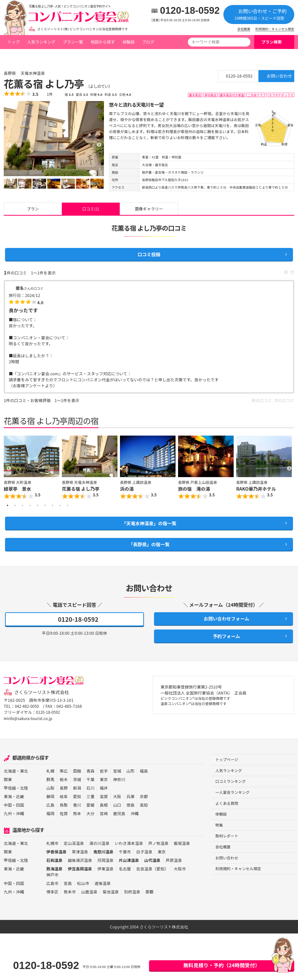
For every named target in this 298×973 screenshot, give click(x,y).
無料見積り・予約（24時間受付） (221, 965)
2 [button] (15, 510)
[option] (54, 138)
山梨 (50, 798)
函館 (77, 781)
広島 (50, 815)
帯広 (64, 781)
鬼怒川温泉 (103, 862)
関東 (8, 790)
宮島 (68, 894)
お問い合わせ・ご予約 (259, 14)
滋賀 (104, 807)
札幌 (50, 781)
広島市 (52, 894)
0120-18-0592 (190, 10)
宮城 (117, 781)
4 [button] (30, 510)
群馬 (50, 790)
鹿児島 (119, 824)
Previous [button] (8, 472)
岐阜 (64, 807)
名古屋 (125, 879)
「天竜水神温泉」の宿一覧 (149, 528)
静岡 (50, 807)
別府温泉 (132, 902)
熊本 (77, 824)
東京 (104, 790)
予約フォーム (223, 646)
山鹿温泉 (89, 902)
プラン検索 (271, 42)
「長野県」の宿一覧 (149, 551)
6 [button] (45, 510)
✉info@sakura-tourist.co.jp (29, 729)
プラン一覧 (73, 42)
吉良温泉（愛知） (152, 879)
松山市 (83, 894)
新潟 (77, 798)
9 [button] (67, 510)
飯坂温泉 (182, 854)
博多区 (52, 902)
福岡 (50, 824)
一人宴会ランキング (233, 804)
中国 (8, 815)
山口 (117, 815)
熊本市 (70, 902)
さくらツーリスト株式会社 (43, 703)
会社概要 (243, 29)
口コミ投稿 (149, 257)
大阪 (117, 807)
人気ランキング (41, 42)
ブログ (148, 42)
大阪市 (180, 879)
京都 (144, 807)
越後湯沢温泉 (80, 871)
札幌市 (52, 854)
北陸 (24, 798)
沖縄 (20, 824)
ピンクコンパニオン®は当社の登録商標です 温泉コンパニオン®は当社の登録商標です (200, 713)
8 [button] (60, 510)
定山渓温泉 (74, 854)
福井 (104, 798)
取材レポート (227, 849)
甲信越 (10, 798)
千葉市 (125, 862)
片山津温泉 (129, 871)
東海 (8, 807)
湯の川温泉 (99, 854)
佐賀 (64, 824)
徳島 (130, 815)
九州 (8, 824)
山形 (130, 781)
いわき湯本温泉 (129, 854)
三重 (90, 807)
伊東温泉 (105, 879)
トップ (14, 42)
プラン (33, 209)
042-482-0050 (27, 717)
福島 (144, 781)
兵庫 (130, 807)
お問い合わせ (272, 77)
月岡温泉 (105, 871)
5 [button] (37, 510)
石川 (90, 798)
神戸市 (52, 885)
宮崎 (104, 824)
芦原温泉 (174, 871)
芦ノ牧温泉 (158, 854)
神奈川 (119, 790)
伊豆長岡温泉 (80, 879)
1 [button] (7, 510)
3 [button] (22, 510)
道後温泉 (102, 894)
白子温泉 (144, 862)
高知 (144, 815)
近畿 (20, 807)
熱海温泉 (54, 879)
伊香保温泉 (56, 862)
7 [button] (52, 510)
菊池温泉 (111, 902)
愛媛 (90, 815)
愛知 (77, 807)
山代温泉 (152, 871)
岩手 (104, 781)
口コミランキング (231, 793)
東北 (24, 781)
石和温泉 (54, 871)
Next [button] (289, 472)
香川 (77, 815)
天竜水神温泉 (68, 56)
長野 (64, 798)
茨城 (77, 790)
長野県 (45, 56)
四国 (20, 815)
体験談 (128, 42)
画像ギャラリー (149, 209)
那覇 (149, 902)
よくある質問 (227, 816)
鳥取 (64, 815)
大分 (90, 824)
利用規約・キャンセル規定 (274, 29)
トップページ (19, 56)
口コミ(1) (90, 209)
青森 (90, 781)
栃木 (64, 790)
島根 (104, 815)
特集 (219, 838)
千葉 (90, 790)
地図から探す (103, 42)
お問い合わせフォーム (223, 627)
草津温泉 (80, 862)
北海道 (10, 781)
